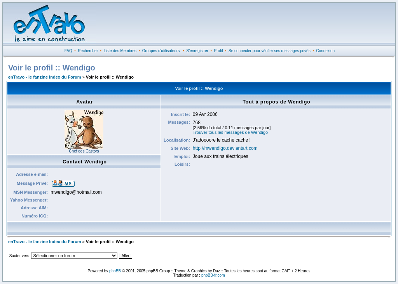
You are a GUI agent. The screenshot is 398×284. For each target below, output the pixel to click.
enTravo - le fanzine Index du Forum (44, 77)
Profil (218, 51)
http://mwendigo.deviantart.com (225, 148)
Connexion (325, 51)
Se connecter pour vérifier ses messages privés (270, 51)
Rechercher (88, 51)
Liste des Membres (120, 51)
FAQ (68, 51)
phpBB (115, 271)
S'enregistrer (197, 51)
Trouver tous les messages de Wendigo (230, 132)
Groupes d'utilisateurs (161, 51)
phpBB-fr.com (213, 275)
